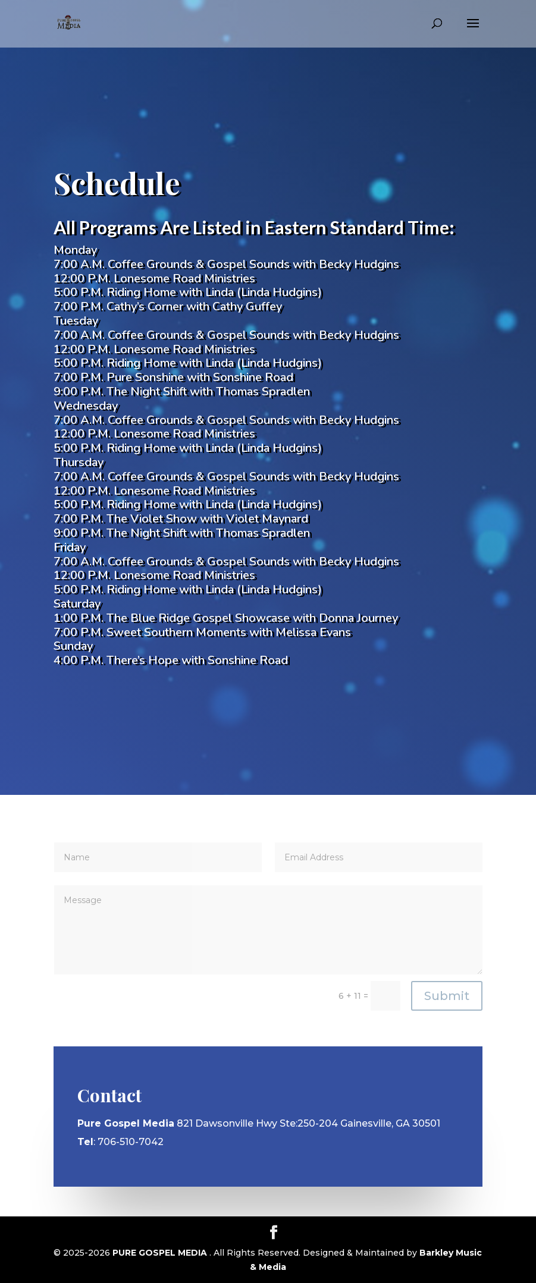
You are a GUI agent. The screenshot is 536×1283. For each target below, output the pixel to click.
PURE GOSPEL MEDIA (160, 1252)
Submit (446, 996)
